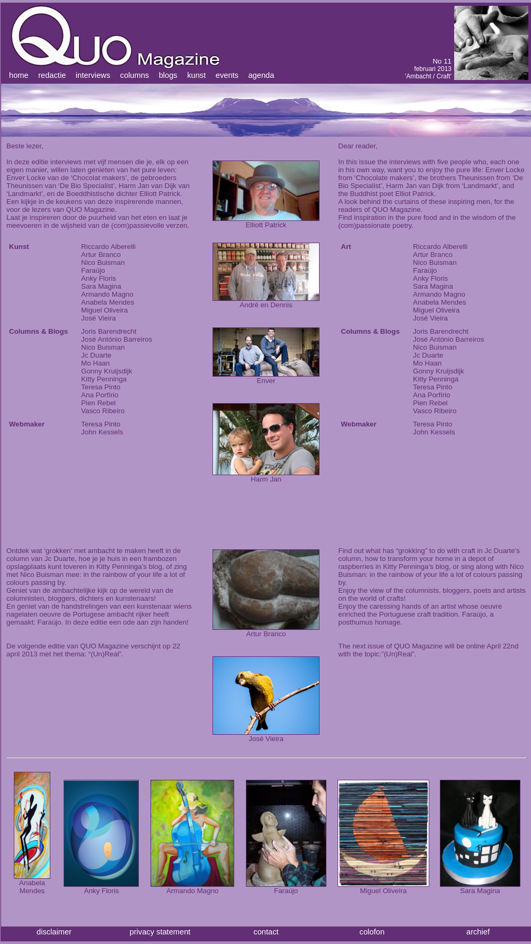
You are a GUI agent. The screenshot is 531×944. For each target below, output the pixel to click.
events (227, 75)
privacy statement (160, 932)
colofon (371, 932)
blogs (168, 75)
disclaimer (54, 932)
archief (478, 932)
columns (134, 75)
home (19, 75)
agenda (261, 75)
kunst (196, 75)
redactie (52, 75)
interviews (93, 75)
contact (265, 932)
